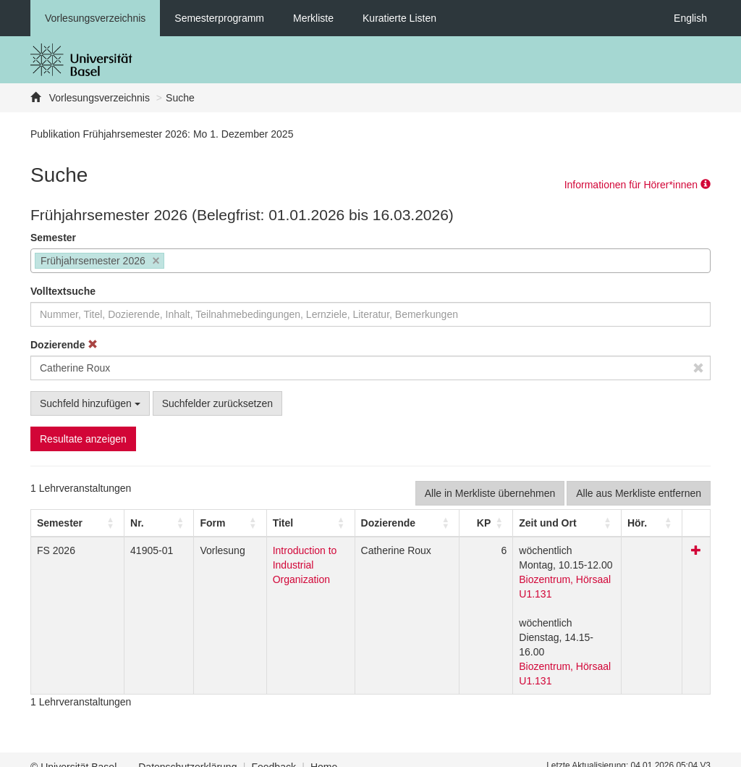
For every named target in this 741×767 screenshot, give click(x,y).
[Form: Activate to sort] (188, 523)
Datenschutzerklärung (187, 752)
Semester (53, 237)
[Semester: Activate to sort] (68, 523)
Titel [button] (234, 523)
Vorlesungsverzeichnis (95, 18)
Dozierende (64, 345)
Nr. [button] (117, 523)
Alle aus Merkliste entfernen (638, 493)
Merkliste (313, 18)
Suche (180, 98)
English (690, 18)
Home (323, 752)
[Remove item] (156, 261)
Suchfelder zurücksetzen (217, 403)
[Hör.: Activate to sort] (663, 523)
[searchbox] (172, 262)
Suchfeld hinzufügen (90, 403)
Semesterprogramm (219, 18)
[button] (59, 523)
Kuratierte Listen (399, 18)
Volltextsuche (63, 291)
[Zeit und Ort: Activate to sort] (572, 523)
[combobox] (370, 260)
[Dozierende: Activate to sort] (411, 523)
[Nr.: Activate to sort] (132, 523)
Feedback (273, 752)
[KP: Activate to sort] (483, 523)
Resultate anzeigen (83, 439)
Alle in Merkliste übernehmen (490, 493)
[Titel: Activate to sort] (288, 523)
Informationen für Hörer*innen (637, 184)
